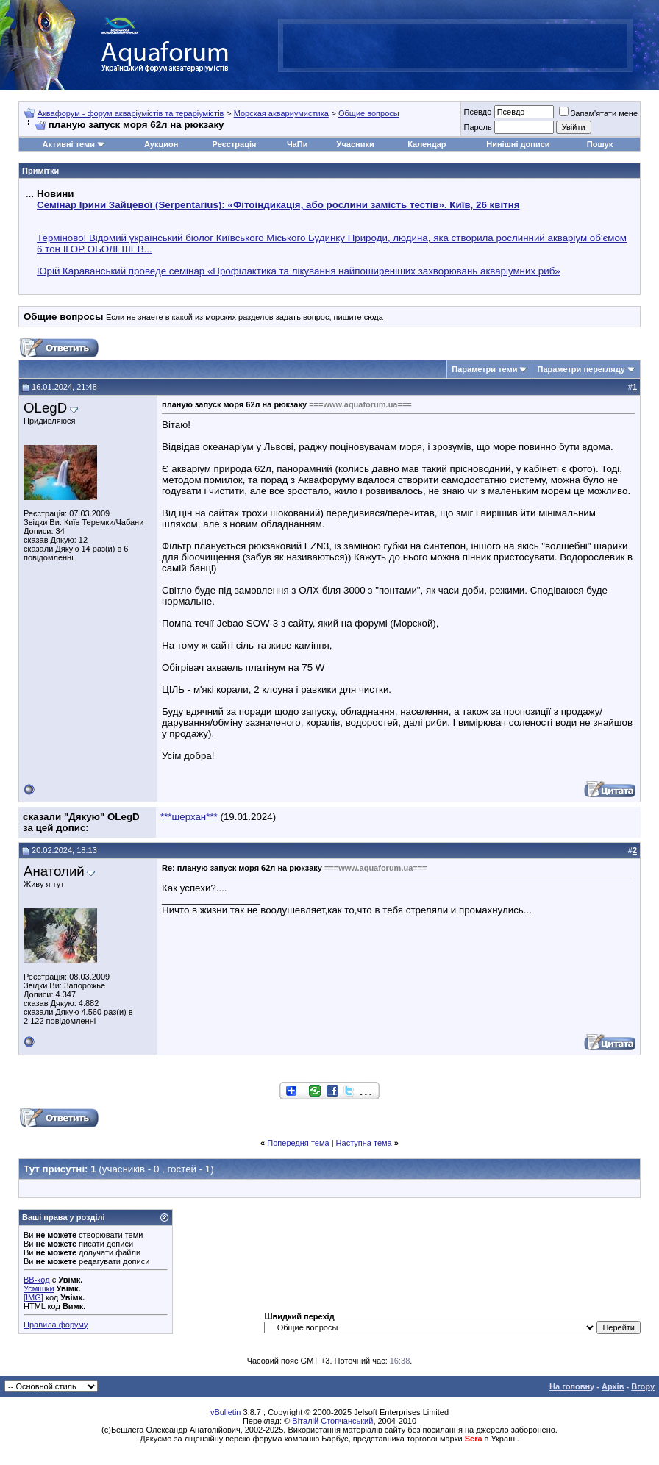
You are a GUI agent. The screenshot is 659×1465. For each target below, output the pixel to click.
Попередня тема (298, 1142)
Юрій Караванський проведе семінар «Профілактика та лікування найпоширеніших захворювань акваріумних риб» (298, 271)
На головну (571, 1386)
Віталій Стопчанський (332, 1420)
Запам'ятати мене (598, 113)
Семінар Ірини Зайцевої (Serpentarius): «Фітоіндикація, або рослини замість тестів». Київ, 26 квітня (278, 204)
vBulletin (225, 1412)
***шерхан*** (189, 816)
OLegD (45, 408)
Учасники (355, 144)
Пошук (600, 144)
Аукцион (161, 144)
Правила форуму (56, 1324)
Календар (426, 144)
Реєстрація (235, 144)
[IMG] (33, 1297)
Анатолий (54, 871)
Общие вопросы (368, 113)
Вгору (643, 1386)
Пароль (477, 127)
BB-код (37, 1279)
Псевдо (477, 111)
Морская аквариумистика (281, 113)
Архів (613, 1386)
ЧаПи (297, 144)
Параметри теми (484, 369)
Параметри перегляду (580, 369)
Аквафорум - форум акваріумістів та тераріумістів (131, 113)
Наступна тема (364, 1142)
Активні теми (69, 144)
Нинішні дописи (517, 144)
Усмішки (39, 1288)
